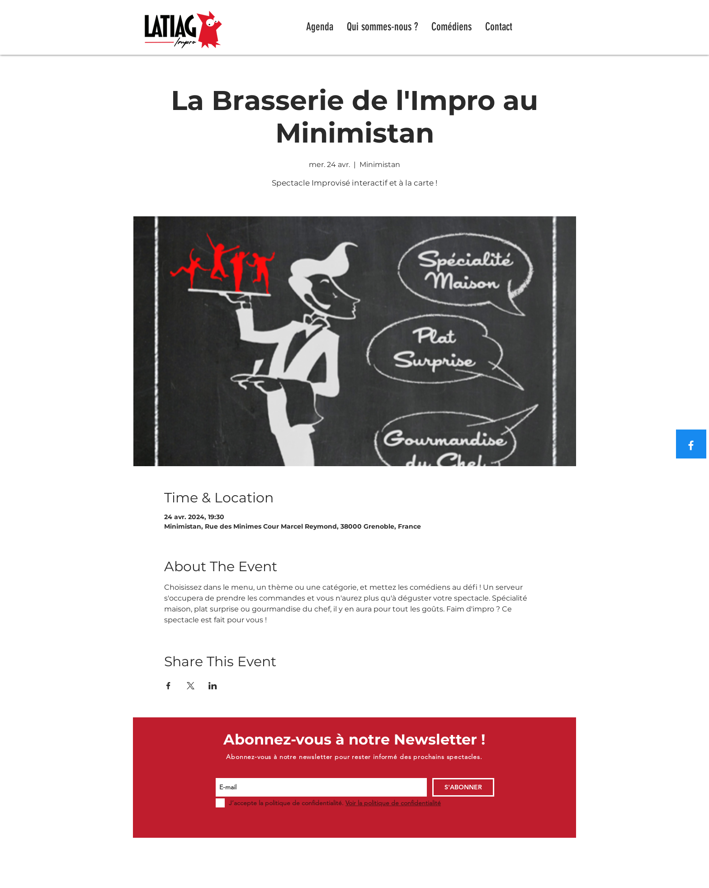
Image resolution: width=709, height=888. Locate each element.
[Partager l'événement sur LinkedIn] (212, 685)
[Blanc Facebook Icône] (691, 445)
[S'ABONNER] (463, 787)
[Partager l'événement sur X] (190, 685)
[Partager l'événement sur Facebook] (168, 685)
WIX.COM (514, 884)
